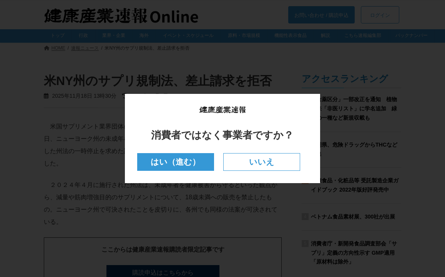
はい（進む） (175, 162)
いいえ (262, 162)
